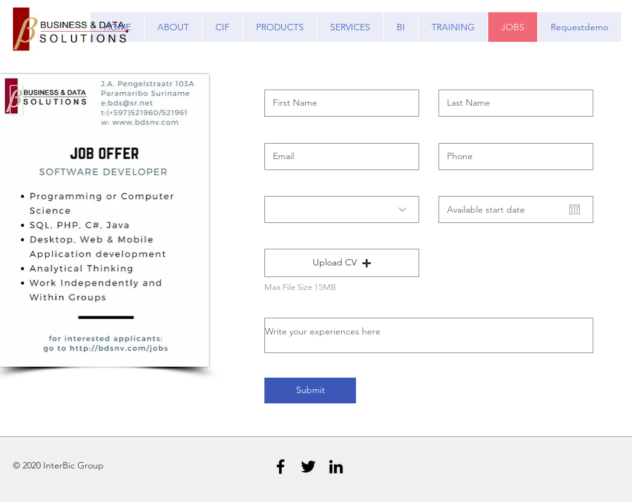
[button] (341, 263)
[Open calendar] (574, 209)
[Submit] (310, 390)
